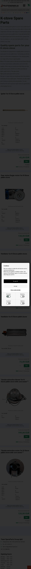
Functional (8, 302)
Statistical (22, 302)
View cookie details (16, 290)
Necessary (8, 296)
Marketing (22, 296)
